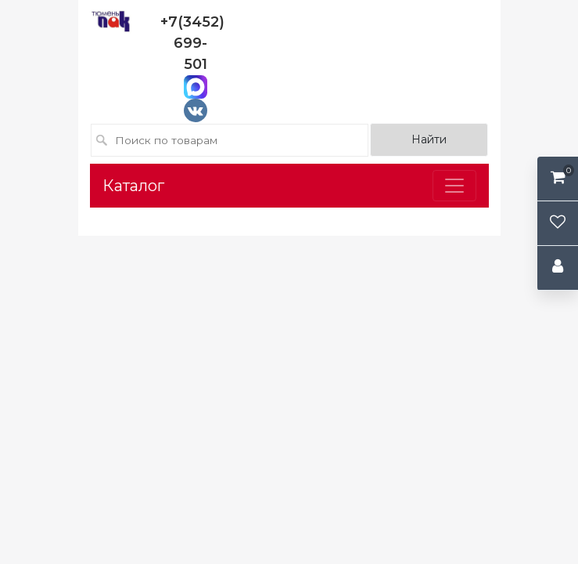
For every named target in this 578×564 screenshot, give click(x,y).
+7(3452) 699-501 (192, 43)
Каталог (133, 185)
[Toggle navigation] (454, 185)
